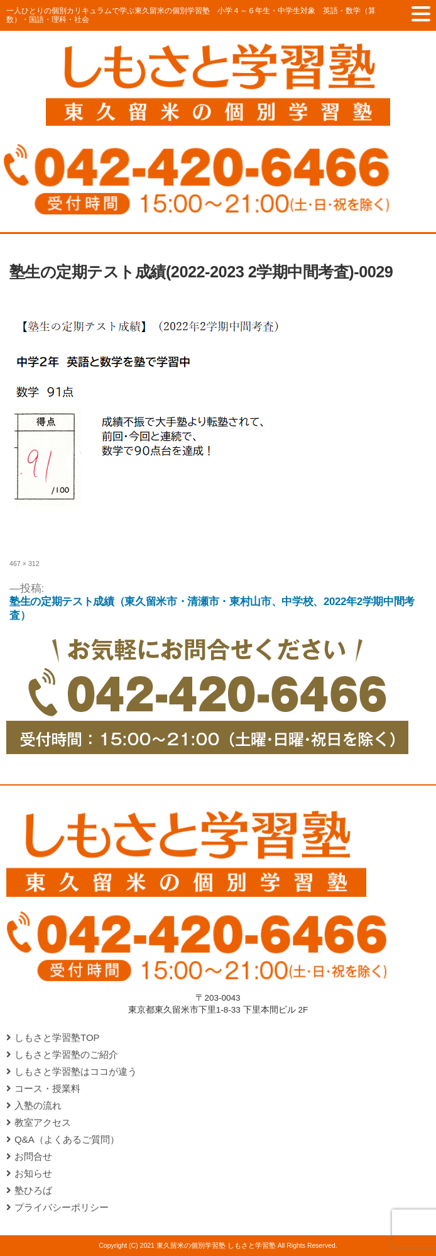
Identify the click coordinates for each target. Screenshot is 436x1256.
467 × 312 (24, 563)
